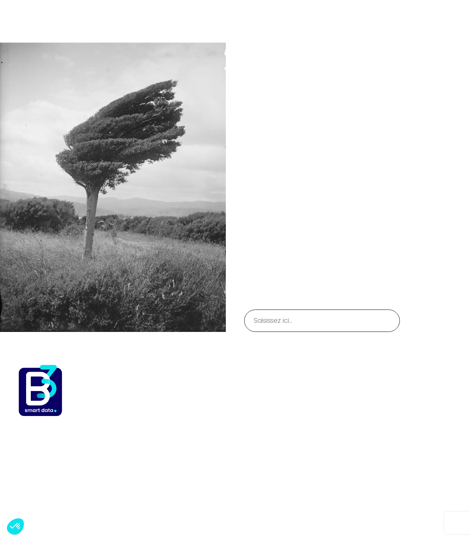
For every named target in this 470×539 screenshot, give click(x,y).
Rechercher (438, 320)
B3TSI (26, 21)
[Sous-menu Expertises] (222, 13)
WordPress (438, 516)
